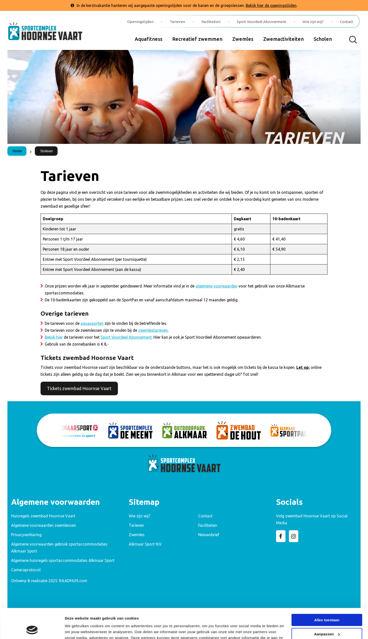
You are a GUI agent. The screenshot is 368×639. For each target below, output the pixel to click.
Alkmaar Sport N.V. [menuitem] (145, 544)
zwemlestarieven (153, 330)
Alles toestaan (326, 592)
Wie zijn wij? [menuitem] (313, 22)
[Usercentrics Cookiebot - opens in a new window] (32, 629)
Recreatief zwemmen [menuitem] (197, 39)
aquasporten (92, 323)
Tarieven (46, 151)
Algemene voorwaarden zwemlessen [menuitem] (43, 525)
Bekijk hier (54, 337)
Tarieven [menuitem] (177, 22)
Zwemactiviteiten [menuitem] (283, 39)
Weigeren (326, 620)
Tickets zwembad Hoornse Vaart (79, 388)
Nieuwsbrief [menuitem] (208, 534)
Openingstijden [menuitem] (140, 22)
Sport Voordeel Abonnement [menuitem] (261, 22)
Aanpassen (327, 606)
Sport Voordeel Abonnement (126, 337)
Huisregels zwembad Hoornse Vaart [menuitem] (43, 516)
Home (17, 151)
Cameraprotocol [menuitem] (26, 570)
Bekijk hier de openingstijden (271, 5)
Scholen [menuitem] (323, 39)
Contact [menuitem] (346, 22)
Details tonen (76, 629)
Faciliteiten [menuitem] (210, 22)
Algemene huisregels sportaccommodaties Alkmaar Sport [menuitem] (62, 560)
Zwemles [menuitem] (242, 39)
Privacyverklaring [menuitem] (26, 534)
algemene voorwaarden (216, 286)
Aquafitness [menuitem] (148, 39)
